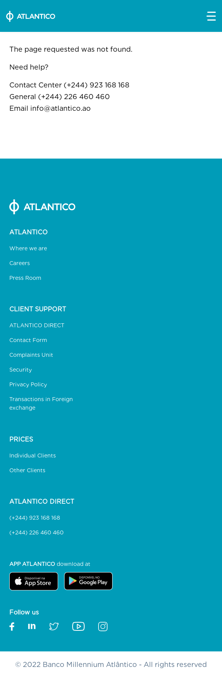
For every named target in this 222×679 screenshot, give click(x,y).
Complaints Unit (31, 355)
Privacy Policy (28, 384)
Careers (19, 263)
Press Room (25, 278)
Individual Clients (32, 455)
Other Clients (27, 470)
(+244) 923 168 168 (34, 518)
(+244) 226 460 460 (36, 532)
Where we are (28, 248)
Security (20, 370)
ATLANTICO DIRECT (36, 325)
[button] (211, 16)
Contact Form (28, 340)
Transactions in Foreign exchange (41, 403)
